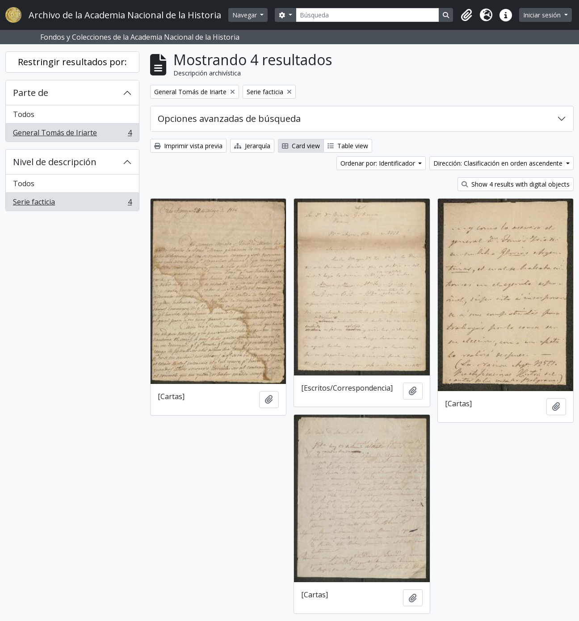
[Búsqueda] (368, 15)
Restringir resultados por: (72, 62)
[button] (466, 15)
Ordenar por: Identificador (378, 163)
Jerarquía (252, 146)
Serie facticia (72, 203)
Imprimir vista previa (188, 146)
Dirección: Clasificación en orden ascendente (498, 163)
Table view (347, 146)
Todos (23, 114)
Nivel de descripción (54, 162)
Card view (301, 146)
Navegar (245, 15)
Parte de (30, 93)
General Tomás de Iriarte (72, 134)
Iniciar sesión (542, 15)
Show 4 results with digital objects (516, 184)
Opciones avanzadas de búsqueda (229, 119)
